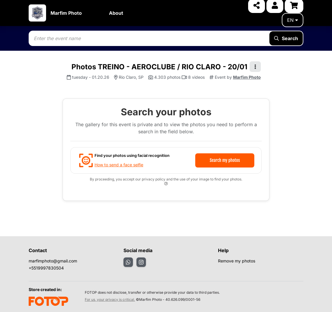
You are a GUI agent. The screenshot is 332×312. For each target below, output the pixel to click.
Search (286, 38)
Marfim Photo (66, 13)
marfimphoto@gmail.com (53, 260)
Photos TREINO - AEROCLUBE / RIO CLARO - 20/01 (159, 67)
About (116, 13)
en (292, 20)
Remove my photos (236, 260)
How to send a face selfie (119, 164)
